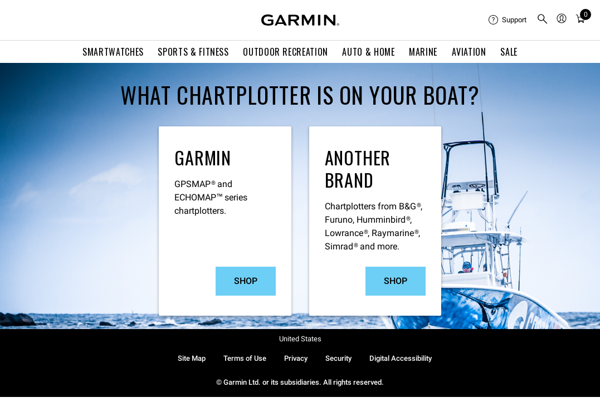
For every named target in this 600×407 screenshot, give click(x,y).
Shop (245, 281)
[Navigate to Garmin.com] (300, 20)
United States (300, 339)
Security (338, 358)
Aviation (469, 51)
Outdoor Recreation (285, 51)
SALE (509, 51)
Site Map (192, 358)
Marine (423, 51)
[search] (542, 20)
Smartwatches (113, 51)
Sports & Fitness (193, 51)
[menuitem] (508, 20)
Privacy (296, 358)
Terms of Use (244, 358)
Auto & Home (368, 51)
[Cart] (580, 20)
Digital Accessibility (400, 358)
